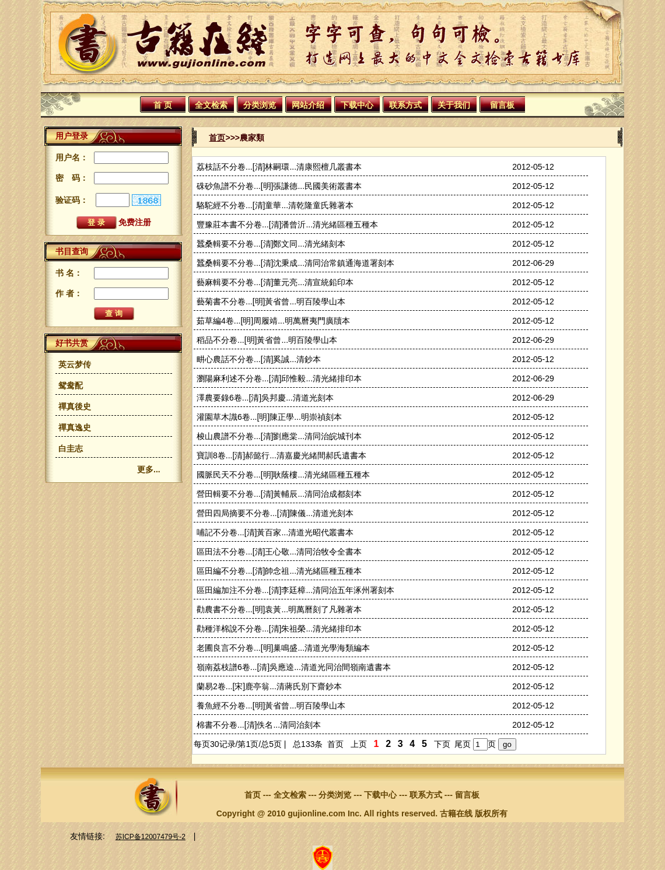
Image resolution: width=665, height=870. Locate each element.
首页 (217, 137)
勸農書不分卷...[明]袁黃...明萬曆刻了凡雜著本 (279, 609)
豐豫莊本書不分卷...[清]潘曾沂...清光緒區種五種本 (287, 224)
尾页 (462, 744)
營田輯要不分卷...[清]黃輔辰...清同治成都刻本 (279, 494)
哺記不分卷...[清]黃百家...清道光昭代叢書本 (275, 532)
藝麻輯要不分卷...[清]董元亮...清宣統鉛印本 (275, 282)
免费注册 (134, 222)
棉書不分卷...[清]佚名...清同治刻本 (259, 724)
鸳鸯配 (70, 385)
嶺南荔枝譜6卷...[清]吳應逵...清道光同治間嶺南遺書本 (294, 667)
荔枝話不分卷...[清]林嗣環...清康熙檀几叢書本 (279, 166)
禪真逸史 (74, 427)
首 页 (162, 105)
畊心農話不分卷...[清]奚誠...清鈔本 (259, 359)
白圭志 (70, 448)
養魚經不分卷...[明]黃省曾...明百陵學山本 (271, 705)
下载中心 (357, 105)
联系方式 (405, 105)
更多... (148, 469)
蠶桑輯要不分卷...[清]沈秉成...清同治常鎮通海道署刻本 (295, 263)
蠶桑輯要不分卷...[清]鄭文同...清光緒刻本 (271, 243)
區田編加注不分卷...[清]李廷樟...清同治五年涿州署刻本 (295, 590)
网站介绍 (308, 105)
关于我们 (454, 105)
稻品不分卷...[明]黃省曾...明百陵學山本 (267, 340)
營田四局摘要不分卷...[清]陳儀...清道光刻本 (275, 513)
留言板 (502, 105)
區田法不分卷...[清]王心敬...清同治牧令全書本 (279, 551)
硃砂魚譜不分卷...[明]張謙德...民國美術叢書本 (279, 186)
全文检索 (211, 105)
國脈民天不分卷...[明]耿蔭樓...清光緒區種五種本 (283, 474)
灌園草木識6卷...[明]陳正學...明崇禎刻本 (269, 417)
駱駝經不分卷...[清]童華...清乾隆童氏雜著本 (275, 205)
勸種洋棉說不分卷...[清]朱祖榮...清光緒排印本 (279, 628)
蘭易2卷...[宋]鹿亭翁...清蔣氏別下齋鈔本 (269, 686)
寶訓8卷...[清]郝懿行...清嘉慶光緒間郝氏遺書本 (281, 455)
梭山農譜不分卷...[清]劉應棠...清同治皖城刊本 (279, 436)
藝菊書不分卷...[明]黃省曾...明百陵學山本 (271, 301)
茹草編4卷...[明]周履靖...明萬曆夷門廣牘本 (273, 320)
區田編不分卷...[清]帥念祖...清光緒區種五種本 (279, 571)
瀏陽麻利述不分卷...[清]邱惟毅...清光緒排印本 (279, 378)
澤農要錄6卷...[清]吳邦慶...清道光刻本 (265, 397)
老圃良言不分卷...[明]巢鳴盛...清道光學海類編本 (283, 648)
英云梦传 (74, 364)
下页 (442, 744)
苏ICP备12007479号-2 (151, 837)
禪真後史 (74, 406)
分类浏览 (259, 105)
